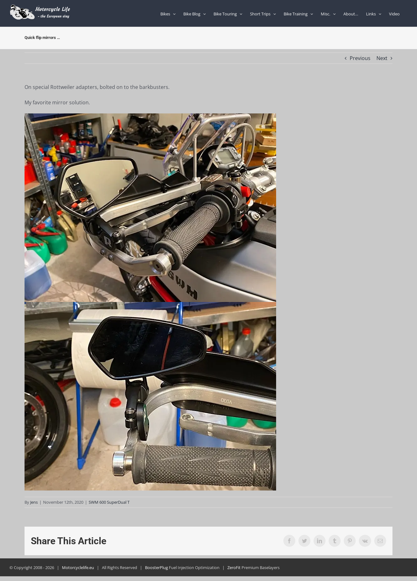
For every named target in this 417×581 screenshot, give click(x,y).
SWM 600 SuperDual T (109, 502)
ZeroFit (234, 567)
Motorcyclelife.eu (78, 567)
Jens (34, 502)
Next (381, 58)
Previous (360, 58)
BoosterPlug (156, 567)
